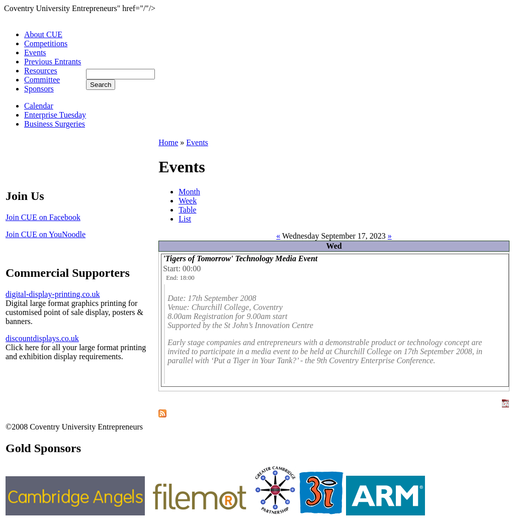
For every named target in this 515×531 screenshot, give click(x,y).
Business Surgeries (54, 124)
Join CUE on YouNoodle (45, 234)
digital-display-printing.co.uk (53, 294)
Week (188, 200)
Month (189, 191)
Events (35, 52)
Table (187, 209)
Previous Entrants (52, 61)
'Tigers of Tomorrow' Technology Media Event (240, 258)
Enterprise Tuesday (55, 115)
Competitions (45, 43)
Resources (40, 70)
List (185, 219)
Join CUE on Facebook (43, 217)
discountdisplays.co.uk (42, 338)
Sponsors (39, 88)
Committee (42, 79)
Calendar (38, 105)
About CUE (43, 34)
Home (168, 142)
